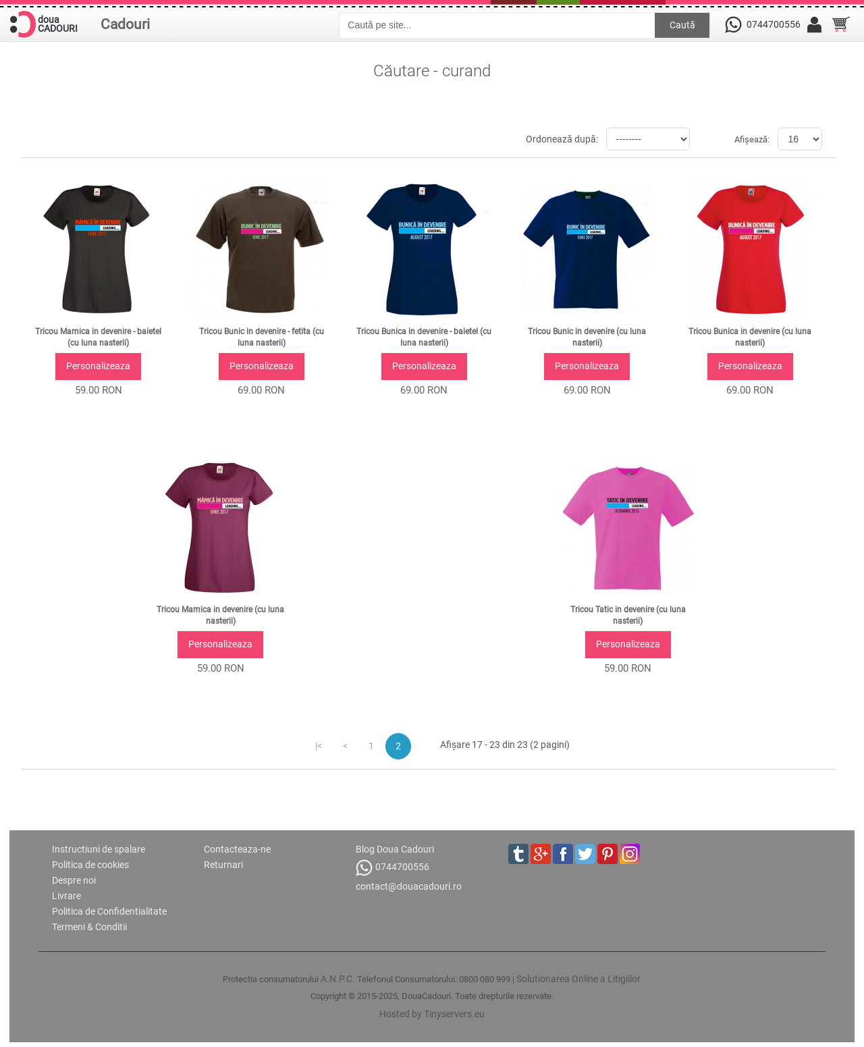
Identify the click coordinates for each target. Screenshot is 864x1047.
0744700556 (392, 867)
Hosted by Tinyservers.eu (432, 1014)
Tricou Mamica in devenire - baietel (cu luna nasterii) (98, 337)
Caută (682, 25)
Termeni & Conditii (89, 926)
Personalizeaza (98, 365)
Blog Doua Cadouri (395, 849)
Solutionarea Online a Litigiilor (578, 978)
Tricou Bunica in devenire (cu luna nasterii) (749, 337)
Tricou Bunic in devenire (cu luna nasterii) (587, 337)
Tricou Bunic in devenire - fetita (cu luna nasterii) (261, 337)
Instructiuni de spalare (98, 849)
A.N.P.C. (338, 978)
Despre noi (74, 880)
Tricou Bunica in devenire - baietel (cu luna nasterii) (423, 337)
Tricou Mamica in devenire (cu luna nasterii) (220, 615)
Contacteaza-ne (237, 849)
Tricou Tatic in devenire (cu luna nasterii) (628, 615)
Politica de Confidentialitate (109, 911)
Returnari (223, 864)
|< (318, 746)
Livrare (66, 895)
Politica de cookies (90, 864)
